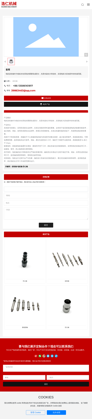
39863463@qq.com (23, 90)
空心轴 (25, 281)
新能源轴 (25, 327)
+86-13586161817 (23, 85)
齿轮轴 (67, 281)
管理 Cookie (35, 412)
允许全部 (56, 412)
